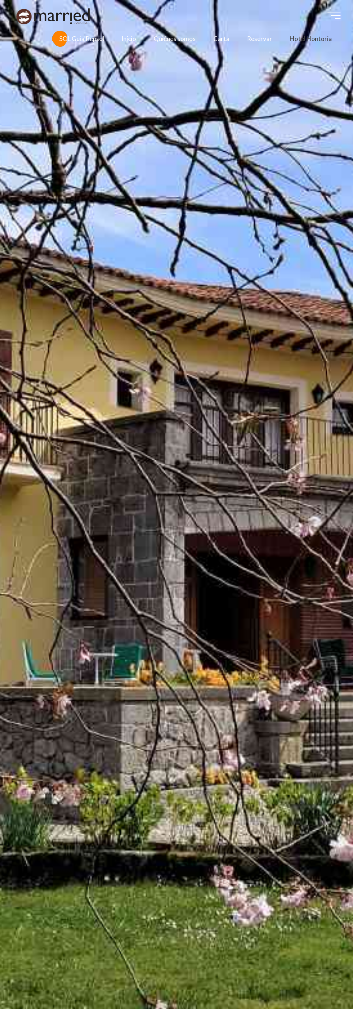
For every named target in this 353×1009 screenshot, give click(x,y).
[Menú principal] (334, 15)
